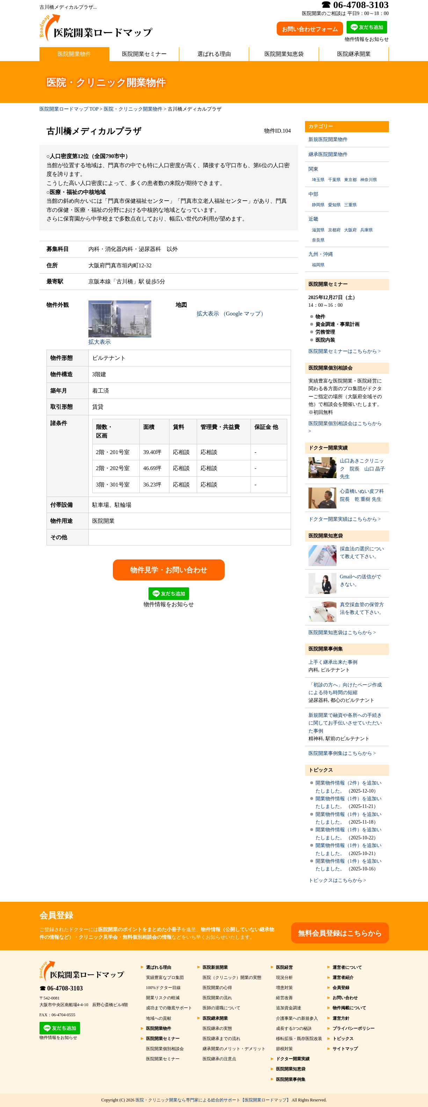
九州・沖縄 (321, 254)
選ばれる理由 (214, 54)
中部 (313, 194)
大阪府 (350, 230)
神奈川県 (368, 179)
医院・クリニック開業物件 (133, 109)
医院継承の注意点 (219, 1058)
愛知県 (334, 204)
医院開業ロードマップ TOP (69, 109)
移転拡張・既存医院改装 (299, 1038)
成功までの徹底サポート (169, 1007)
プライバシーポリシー (354, 1028)
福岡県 (318, 264)
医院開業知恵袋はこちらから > (342, 632)
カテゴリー (321, 126)
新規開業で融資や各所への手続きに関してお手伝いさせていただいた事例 (345, 723)
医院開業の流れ (217, 997)
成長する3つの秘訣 (294, 1028)
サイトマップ (345, 1048)
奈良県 (318, 240)
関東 (313, 169)
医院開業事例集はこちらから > (342, 753)
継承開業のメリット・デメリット (234, 1048)
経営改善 (284, 997)
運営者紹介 (343, 977)
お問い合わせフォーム (310, 29)
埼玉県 (318, 179)
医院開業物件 (74, 54)
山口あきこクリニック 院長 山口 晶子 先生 (362, 468)
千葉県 (334, 179)
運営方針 (341, 1018)
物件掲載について (349, 1007)
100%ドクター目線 (163, 987)
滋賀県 (318, 230)
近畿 (313, 219)
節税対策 (284, 1048)
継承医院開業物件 (328, 154)
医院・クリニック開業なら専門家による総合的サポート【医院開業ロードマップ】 (213, 1100)
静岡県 (318, 204)
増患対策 (284, 987)
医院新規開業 (215, 967)
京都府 (334, 230)
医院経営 (284, 967)
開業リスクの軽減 (163, 997)
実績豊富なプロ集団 (165, 977)
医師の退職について (221, 1007)
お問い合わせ (345, 997)
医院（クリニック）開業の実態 (232, 977)
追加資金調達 (288, 1007)
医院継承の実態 (217, 1028)
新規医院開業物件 (328, 139)
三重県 (350, 204)
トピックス (321, 770)
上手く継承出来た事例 (333, 662)
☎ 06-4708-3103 (61, 988)
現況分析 (284, 977)
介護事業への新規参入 (297, 1018)
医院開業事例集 (326, 649)
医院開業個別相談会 (331, 368)
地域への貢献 (158, 1018)
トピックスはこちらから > (337, 880)
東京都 (350, 179)
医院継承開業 (354, 54)
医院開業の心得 (217, 987)
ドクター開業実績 (328, 448)
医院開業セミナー (144, 54)
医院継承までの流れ (221, 1038)
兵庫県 (366, 230)
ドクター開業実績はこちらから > (345, 519)
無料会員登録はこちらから (340, 933)
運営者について (347, 967)
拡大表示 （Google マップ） (231, 314)
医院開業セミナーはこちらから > (345, 351)
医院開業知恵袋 (284, 54)
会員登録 (341, 987)
